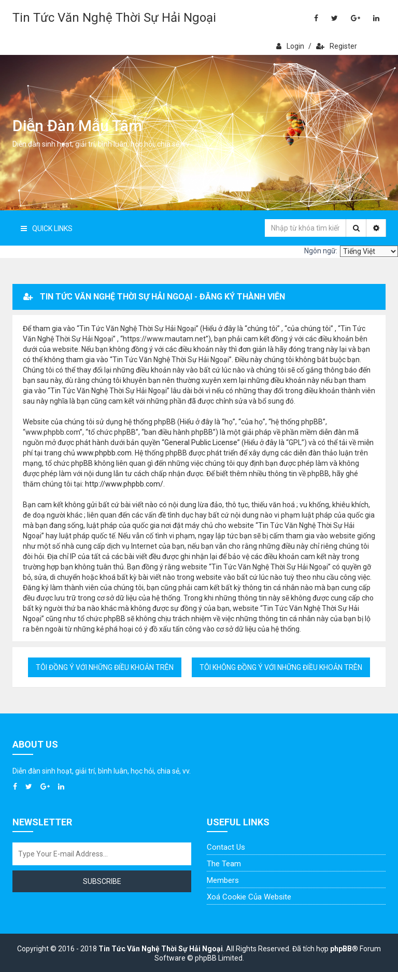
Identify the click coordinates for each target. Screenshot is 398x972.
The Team (224, 863)
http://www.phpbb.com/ (124, 484)
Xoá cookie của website (249, 897)
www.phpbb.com (104, 453)
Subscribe (102, 881)
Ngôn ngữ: (320, 251)
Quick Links (47, 228)
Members (223, 880)
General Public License (200, 442)
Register (336, 46)
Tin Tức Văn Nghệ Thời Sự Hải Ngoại (114, 17)
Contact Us (226, 847)
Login (290, 46)
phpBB (341, 949)
